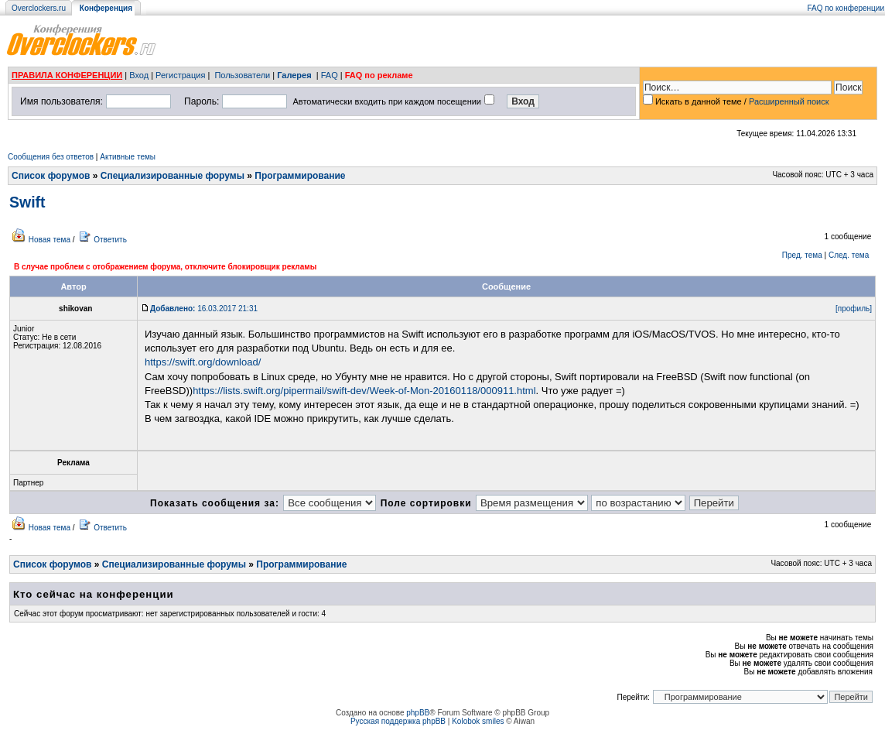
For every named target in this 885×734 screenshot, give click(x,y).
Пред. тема (802, 255)
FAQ (329, 75)
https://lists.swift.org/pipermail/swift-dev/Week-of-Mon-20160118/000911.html (364, 390)
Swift (27, 202)
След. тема (849, 255)
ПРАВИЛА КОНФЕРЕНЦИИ (67, 75)
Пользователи (242, 75)
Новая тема (49, 239)
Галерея (294, 75)
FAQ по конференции (846, 8)
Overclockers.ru (39, 8)
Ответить (110, 239)
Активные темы (127, 157)
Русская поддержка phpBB (398, 721)
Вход (139, 75)
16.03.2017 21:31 (204, 308)
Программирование (300, 175)
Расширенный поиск (789, 101)
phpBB (417, 712)
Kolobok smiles (478, 721)
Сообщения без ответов (51, 157)
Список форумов (51, 175)
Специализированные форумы (172, 175)
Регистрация (180, 75)
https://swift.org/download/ (203, 362)
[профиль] (853, 308)
